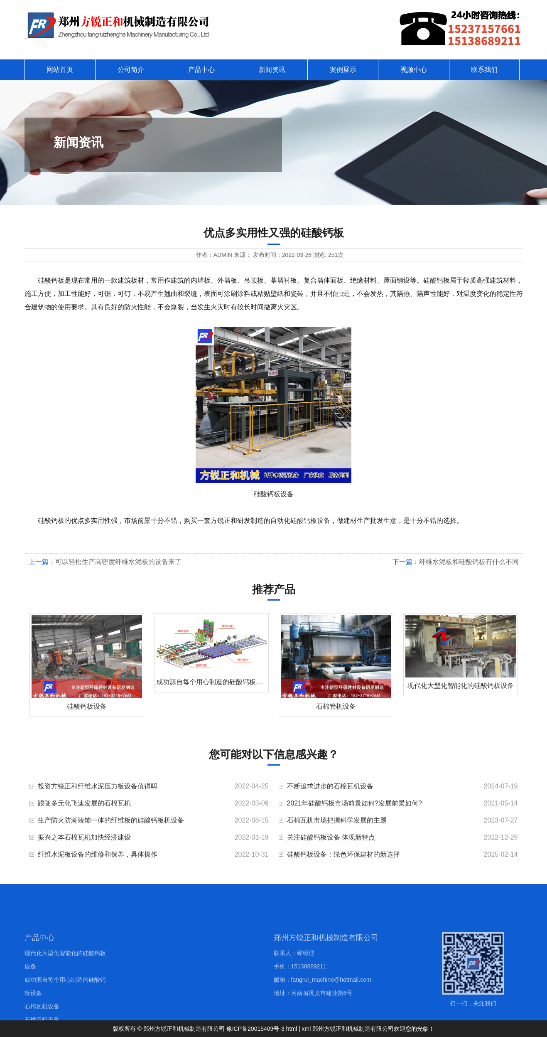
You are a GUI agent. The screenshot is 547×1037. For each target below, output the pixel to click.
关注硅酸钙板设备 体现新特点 (331, 837)
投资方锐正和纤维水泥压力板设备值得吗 (97, 786)
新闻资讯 (272, 69)
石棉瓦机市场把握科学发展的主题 (337, 820)
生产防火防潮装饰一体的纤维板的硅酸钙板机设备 (111, 820)
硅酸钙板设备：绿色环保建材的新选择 (343, 854)
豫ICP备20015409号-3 (255, 1028)
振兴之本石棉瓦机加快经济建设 (84, 837)
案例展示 (343, 69)
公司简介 (131, 69)
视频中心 (413, 69)
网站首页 (60, 69)
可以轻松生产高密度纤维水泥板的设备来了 (118, 561)
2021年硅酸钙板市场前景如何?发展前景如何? (354, 803)
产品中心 (201, 69)
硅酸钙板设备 (274, 494)
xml (306, 1028)
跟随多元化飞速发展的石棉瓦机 (84, 803)
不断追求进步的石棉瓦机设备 (330, 786)
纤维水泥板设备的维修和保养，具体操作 (97, 854)
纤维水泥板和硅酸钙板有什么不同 (469, 561)
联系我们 (484, 69)
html (291, 1028)
